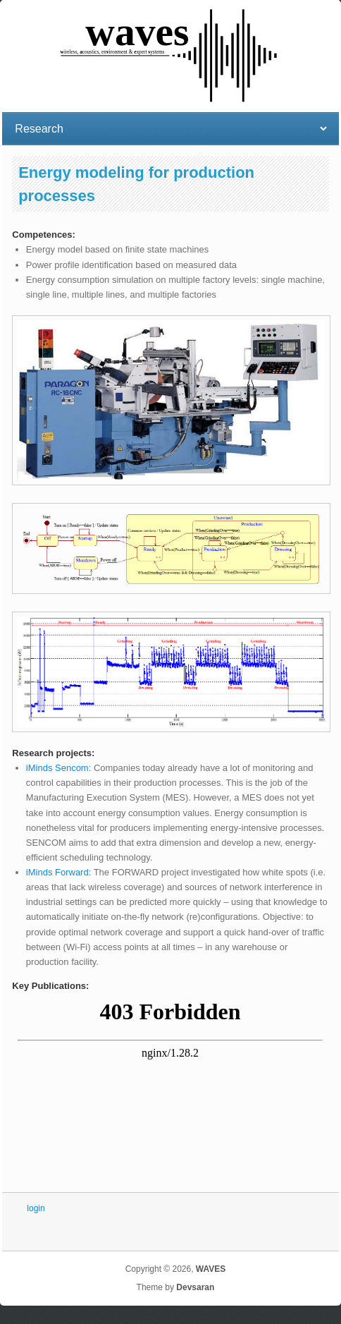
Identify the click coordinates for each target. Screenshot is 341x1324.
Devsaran (195, 1287)
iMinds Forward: (58, 872)
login (35, 1208)
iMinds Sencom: (60, 768)
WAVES (210, 1269)
